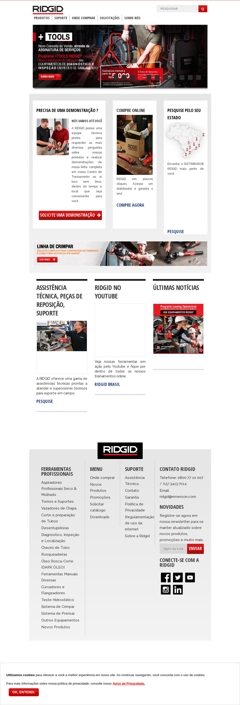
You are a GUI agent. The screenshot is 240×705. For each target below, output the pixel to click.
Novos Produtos (55, 627)
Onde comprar (102, 478)
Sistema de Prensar (58, 613)
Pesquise (175, 231)
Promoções (100, 497)
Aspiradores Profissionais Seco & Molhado (58, 488)
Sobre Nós (132, 18)
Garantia (132, 497)
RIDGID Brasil (107, 384)
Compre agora (130, 205)
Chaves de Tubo (55, 547)
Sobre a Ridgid (137, 536)
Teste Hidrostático (57, 600)
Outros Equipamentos (60, 620)
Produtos (42, 18)
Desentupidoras (55, 528)
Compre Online (130, 110)
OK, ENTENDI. (23, 692)
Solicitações (110, 18)
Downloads (99, 517)
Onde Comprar (83, 18)
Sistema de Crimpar (57, 606)
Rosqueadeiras (54, 554)
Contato (132, 490)
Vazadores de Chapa (58, 508)
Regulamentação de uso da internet (139, 523)
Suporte (60, 18)
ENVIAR (195, 548)
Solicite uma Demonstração (70, 215)
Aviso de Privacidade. (129, 683)
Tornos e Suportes (57, 501)
